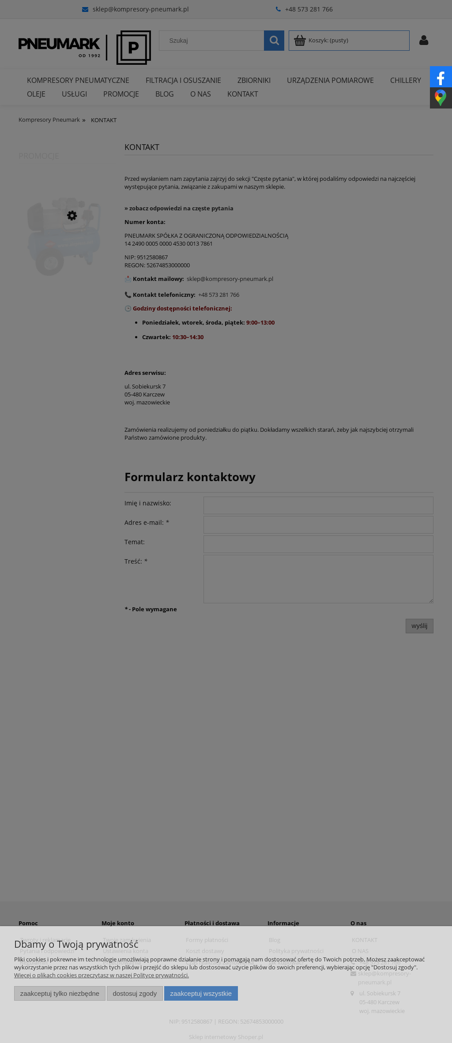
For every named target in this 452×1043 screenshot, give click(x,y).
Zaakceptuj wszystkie (201, 993)
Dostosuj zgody (135, 993)
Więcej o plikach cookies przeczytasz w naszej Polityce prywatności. (101, 975)
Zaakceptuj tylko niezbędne (59, 993)
